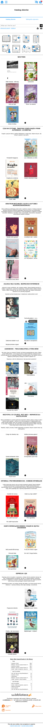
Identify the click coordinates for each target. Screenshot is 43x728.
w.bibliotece (7, 700)
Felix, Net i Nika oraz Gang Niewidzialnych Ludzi (20, 673)
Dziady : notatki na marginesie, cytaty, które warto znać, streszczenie (24, 669)
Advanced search (5, 28)
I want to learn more (15, 725)
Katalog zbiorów (10, 19)
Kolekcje (13, 28)
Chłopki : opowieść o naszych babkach (18, 679)
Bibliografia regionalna (32, 19)
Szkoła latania (14, 676)
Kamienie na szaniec (15, 666)
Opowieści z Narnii (15, 663)
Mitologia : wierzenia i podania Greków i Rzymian (20, 664)
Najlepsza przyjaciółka (15, 686)
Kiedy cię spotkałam (15, 683)
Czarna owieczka (14, 687)
